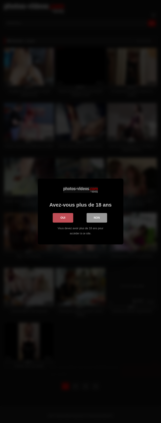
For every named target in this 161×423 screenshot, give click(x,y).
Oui (62, 217)
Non (97, 217)
